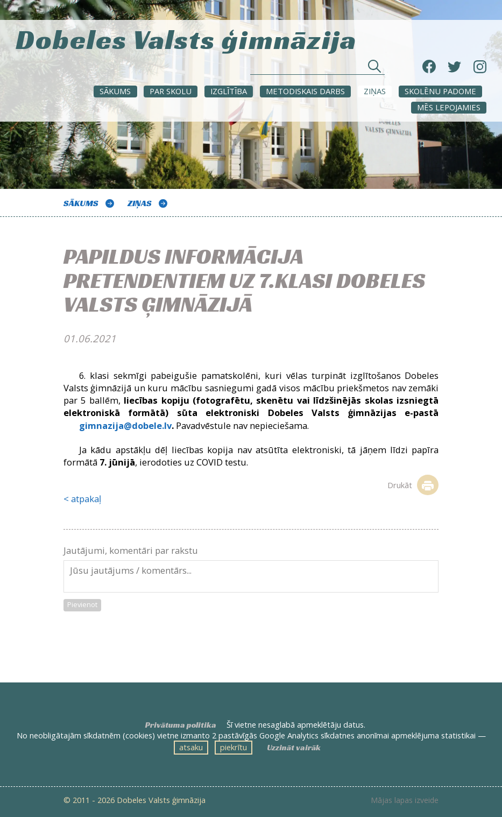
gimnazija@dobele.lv (125, 425)
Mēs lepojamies (448, 107)
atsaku (191, 747)
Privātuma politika (180, 725)
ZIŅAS (375, 91)
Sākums (115, 91)
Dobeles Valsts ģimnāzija (186, 38)
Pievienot (82, 604)
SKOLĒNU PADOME (440, 91)
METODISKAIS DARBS (305, 91)
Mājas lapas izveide (405, 800)
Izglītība (228, 91)
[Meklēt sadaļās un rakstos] (317, 69)
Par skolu (171, 91)
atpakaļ (86, 498)
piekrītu (233, 747)
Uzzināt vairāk (294, 747)
